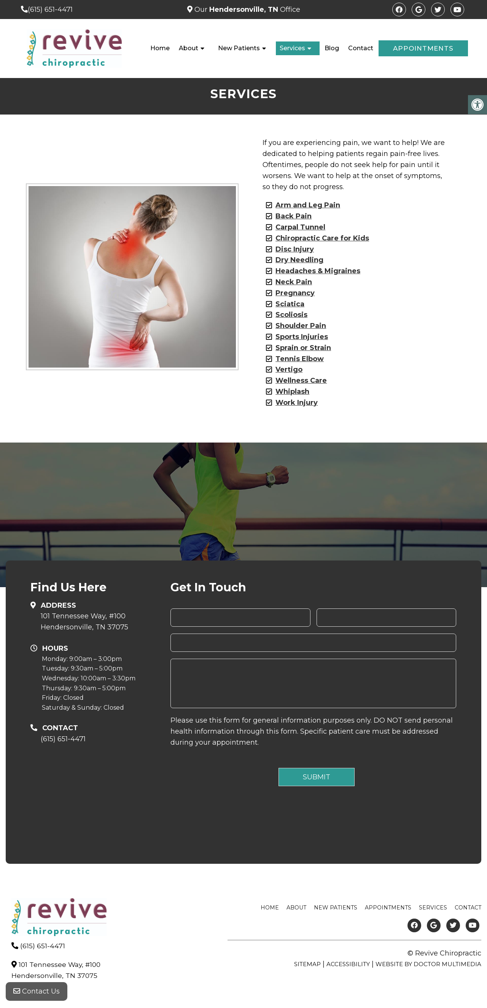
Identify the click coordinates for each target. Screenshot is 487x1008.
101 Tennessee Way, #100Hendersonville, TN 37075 (84, 621)
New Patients (239, 48)
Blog (332, 48)
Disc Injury (294, 249)
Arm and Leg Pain (307, 205)
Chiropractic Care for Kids (322, 238)
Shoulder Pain (300, 326)
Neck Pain (293, 282)
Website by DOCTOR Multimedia (428, 964)
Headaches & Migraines (317, 271)
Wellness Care (301, 380)
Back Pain (293, 216)
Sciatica (289, 304)
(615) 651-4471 (50, 9)
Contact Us (36, 993)
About (188, 48)
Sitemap (307, 964)
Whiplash (292, 391)
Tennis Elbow (299, 359)
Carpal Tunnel (300, 227)
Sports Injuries (301, 337)
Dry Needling (299, 260)
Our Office (246, 9)
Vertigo (288, 369)
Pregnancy (295, 293)
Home (160, 48)
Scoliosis (291, 315)
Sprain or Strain (303, 348)
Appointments (423, 48)
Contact (360, 48)
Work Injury (296, 402)
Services (292, 48)
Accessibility (348, 964)
